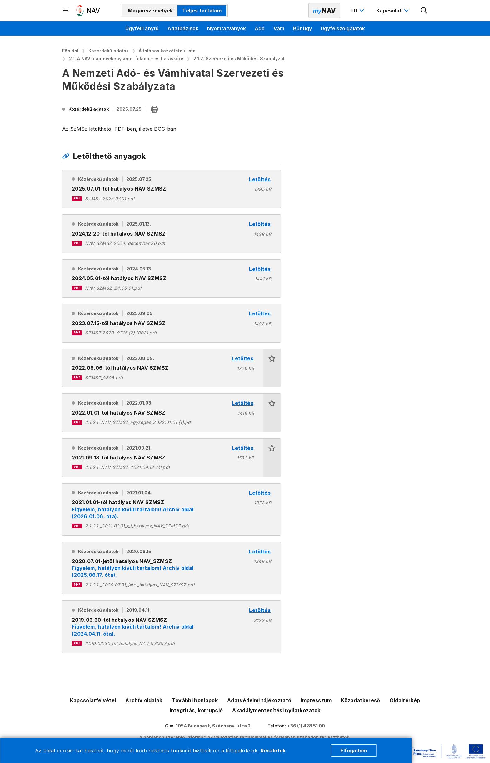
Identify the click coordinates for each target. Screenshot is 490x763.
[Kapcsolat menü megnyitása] (393, 10)
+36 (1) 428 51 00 (306, 725)
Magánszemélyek (150, 10)
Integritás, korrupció (196, 710)
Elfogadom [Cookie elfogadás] (353, 750)
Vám (278, 28)
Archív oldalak (143, 700)
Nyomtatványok (226, 28)
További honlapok (195, 700)
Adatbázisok (183, 28)
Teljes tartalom (202, 10)
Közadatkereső (360, 700)
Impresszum (316, 700)
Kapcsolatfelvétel (93, 700)
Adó (260, 28)
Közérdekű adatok (108, 50)
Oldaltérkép (405, 700)
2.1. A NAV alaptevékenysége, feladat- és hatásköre (126, 58)
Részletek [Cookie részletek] (273, 750)
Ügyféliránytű (142, 28)
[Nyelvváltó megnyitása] (358, 10)
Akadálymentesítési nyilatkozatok (276, 710)
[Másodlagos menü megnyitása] (66, 10)
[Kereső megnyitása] (424, 10)
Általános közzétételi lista (167, 50)
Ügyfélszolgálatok (343, 28)
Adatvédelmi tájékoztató (259, 700)
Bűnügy (302, 28)
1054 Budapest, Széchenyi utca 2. (214, 725)
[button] (272, 368)
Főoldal (70, 50)
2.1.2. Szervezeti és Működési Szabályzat (239, 58)
